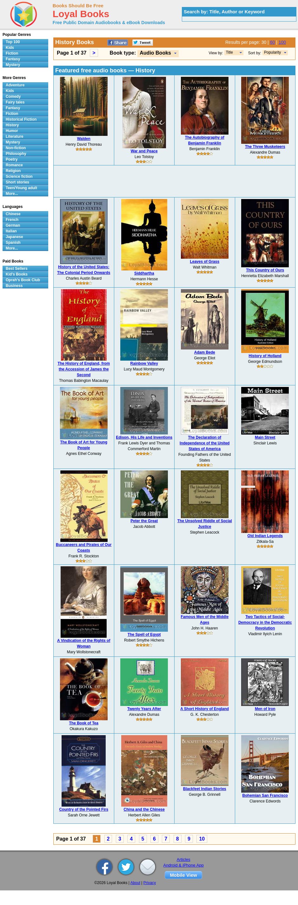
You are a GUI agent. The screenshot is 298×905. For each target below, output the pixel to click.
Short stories (17, 182)
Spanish (13, 242)
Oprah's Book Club (23, 280)
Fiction (12, 53)
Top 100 (13, 42)
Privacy (149, 883)
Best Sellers (17, 268)
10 (202, 839)
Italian (11, 231)
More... (12, 193)
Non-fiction (16, 148)
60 (272, 42)
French (12, 219)
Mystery (13, 65)
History (12, 125)
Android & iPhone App (183, 865)
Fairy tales (15, 102)
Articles (183, 859)
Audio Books (155, 53)
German (13, 225)
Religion (13, 171)
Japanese (14, 237)
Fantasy (13, 59)
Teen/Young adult (21, 188)
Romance (14, 165)
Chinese (13, 214)
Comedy (13, 96)
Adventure (15, 85)
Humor (12, 131)
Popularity (272, 52)
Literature (14, 136)
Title (229, 52)
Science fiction (19, 176)
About (135, 883)
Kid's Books (17, 274)
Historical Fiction (21, 119)
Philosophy (16, 153)
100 (282, 42)
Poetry (11, 159)
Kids (10, 47)
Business (14, 285)
